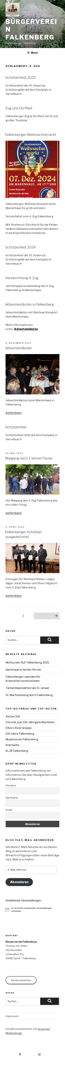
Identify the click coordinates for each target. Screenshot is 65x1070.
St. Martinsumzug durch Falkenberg (29, 695)
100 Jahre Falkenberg (20, 733)
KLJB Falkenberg (17, 750)
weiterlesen (14, 412)
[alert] (32, 910)
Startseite (12, 745)
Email (9, 809)
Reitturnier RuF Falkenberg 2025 (27, 662)
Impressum (12, 1016)
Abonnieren (19, 882)
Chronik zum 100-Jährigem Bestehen (30, 722)
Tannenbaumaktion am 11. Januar (27, 688)
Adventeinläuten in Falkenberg (29, 304)
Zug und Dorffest (18, 108)
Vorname (11, 785)
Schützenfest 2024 (20, 247)
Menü (32, 52)
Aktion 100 (13, 716)
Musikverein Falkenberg (22, 739)
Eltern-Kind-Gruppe (19, 728)
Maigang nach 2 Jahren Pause (28, 458)
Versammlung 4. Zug (21, 278)
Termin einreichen (21, 980)
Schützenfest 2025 (20, 77)
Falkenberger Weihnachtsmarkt (30, 135)
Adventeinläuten (26, 329)
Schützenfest (16, 427)
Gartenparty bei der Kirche (23, 669)
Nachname (12, 797)
